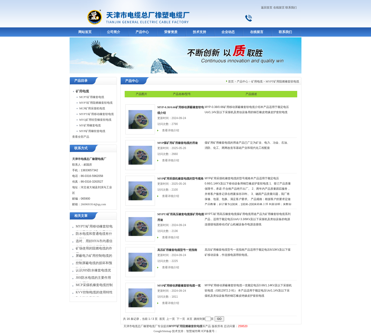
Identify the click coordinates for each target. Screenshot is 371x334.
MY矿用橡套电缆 (90, 125)
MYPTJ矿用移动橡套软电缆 (96, 114)
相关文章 (81, 216)
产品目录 (81, 80)
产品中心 (142, 32)
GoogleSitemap (162, 331)
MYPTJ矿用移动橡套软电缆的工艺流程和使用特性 (94, 229)
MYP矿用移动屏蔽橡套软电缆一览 (179, 285)
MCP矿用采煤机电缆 (92, 108)
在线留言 (279, 7)
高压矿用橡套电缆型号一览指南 (177, 250)
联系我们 (291, 7)
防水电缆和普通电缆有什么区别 (94, 236)
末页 (189, 319)
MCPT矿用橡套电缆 (91, 97)
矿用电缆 (257, 81)
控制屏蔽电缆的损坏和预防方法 (94, 265)
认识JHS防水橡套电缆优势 (93, 273)
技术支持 (199, 32)
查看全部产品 (80, 136)
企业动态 (228, 32)
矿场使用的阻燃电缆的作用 (94, 251)
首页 (231, 81)
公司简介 (113, 32)
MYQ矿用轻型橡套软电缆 (95, 119)
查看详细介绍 (170, 130)
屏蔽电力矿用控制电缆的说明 (94, 258)
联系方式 (81, 148)
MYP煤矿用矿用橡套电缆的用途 (177, 143)
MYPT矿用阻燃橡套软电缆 (96, 102)
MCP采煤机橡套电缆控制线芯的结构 (94, 287)
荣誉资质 (170, 32)
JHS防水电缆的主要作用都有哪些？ (93, 280)
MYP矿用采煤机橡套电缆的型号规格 (180, 178)
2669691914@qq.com (93, 204)
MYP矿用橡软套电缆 (92, 131)
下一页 (181, 319)
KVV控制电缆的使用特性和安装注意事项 (94, 295)
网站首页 (85, 32)
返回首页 (266, 7)
